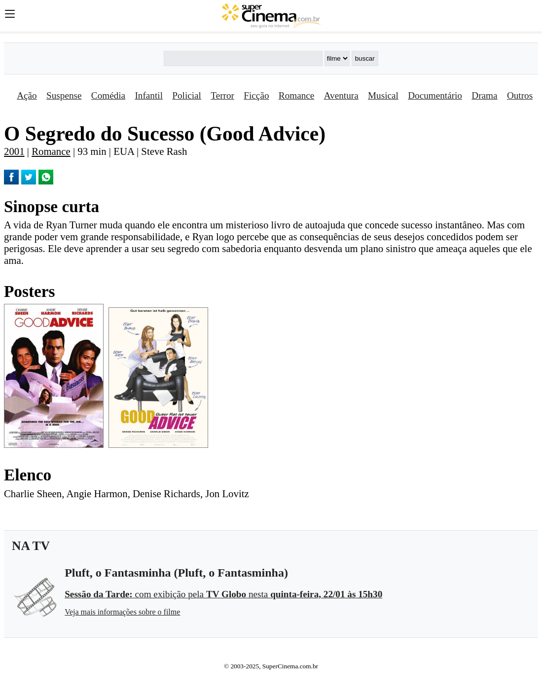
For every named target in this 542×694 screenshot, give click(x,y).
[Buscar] (243, 58)
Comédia (108, 95)
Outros (520, 95)
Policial (186, 95)
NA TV (31, 546)
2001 (14, 151)
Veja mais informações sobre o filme (122, 612)
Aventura (341, 95)
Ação (26, 95)
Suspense (63, 95)
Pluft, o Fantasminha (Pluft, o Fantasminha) (176, 572)
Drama (484, 95)
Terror (222, 95)
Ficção (256, 95)
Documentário (435, 95)
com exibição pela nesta (223, 594)
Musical (383, 95)
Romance (296, 95)
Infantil (148, 95)
